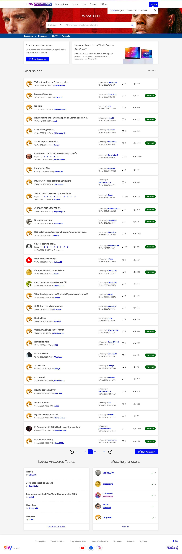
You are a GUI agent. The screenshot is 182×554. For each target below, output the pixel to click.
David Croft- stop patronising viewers (52, 180)
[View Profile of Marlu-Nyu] (112, 232)
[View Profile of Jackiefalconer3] (60, 109)
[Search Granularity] (55, 25)
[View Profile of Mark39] (111, 415)
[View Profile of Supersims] (58, 97)
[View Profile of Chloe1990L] (59, 443)
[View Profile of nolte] (110, 318)
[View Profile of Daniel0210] (112, 271)
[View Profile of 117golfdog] (58, 357)
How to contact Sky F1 (45, 390)
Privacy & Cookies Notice (78, 541)
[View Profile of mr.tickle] (111, 130)
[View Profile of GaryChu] (32, 475)
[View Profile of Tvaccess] (111, 377)
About (93, 4)
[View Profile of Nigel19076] (58, 223)
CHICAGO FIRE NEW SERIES (47, 208)
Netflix (29, 471)
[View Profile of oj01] (109, 106)
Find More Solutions (56, 527)
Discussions (61, 4)
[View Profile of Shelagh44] (33, 508)
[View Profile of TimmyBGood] (113, 342)
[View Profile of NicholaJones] (59, 418)
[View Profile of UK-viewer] (57, 309)
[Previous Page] (72, 451)
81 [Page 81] (104, 451)
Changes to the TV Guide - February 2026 (54, 153)
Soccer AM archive (43, 94)
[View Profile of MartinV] (57, 200)
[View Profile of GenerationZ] (113, 155)
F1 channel (39, 377)
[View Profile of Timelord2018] (113, 246)
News (75, 4)
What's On (91, 16)
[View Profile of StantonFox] (58, 286)
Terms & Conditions (57, 541)
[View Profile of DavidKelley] (34, 486)
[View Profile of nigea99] (111, 118)
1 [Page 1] (77, 451)
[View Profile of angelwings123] (59, 212)
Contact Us (130, 541)
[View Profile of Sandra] (56, 274)
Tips (84, 4)
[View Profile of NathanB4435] (59, 86)
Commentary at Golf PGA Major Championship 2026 (51, 494)
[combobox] (96, 25)
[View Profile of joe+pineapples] (60, 430)
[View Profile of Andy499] (111, 168)
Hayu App (31, 505)
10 (71, 196)
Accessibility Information (100, 541)
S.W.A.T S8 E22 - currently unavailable (52, 193)
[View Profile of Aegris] (56, 235)
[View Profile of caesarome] (112, 82)
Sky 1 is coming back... (45, 243)
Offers (104, 4)
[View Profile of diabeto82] (58, 262)
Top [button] (176, 541)
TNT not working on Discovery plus (51, 82)
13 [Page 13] (95, 451)
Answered (150, 95)
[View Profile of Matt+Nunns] (59, 381)
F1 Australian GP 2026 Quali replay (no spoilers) (57, 427)
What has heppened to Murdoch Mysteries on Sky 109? (61, 294)
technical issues (42, 402)
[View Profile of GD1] (109, 403)
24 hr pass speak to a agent (39, 483)
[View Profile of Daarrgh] (57, 369)
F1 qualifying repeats (44, 129)
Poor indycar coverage (45, 258)
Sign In (154, 4)
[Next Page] (110, 451)
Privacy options (40, 541)
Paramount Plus (42, 168)
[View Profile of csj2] (55, 121)
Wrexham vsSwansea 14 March (49, 329)
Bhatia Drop (40, 318)
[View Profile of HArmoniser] (58, 184)
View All (125, 527)
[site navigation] (25, 4)
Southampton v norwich (46, 141)
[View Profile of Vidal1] (31, 497)
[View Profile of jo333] (56, 406)
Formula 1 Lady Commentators (49, 270)
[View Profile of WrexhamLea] (58, 333)
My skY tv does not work (46, 414)
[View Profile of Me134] (110, 294)
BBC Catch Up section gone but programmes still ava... (60, 232)
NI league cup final (43, 220)
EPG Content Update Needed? (49, 282)
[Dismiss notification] (155, 10)
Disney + (30, 516)
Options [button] (150, 71)
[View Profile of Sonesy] (57, 145)
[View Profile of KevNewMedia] (59, 160)
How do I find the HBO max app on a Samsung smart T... (61, 117)
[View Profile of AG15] (56, 345)
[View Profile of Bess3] (110, 195)
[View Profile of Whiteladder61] (59, 133)
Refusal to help (41, 341)
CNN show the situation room (48, 306)
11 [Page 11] (85, 451)
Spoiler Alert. (40, 365)
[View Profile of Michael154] (58, 172)
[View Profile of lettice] (110, 259)
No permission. (41, 353)
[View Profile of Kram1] (31, 519)
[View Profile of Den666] (57, 298)
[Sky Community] (40, 4)
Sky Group (143, 541)
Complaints (118, 541)
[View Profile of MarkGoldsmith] (105, 182)
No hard (38, 106)
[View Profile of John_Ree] (58, 393)
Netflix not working (43, 439)
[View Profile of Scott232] (57, 321)
